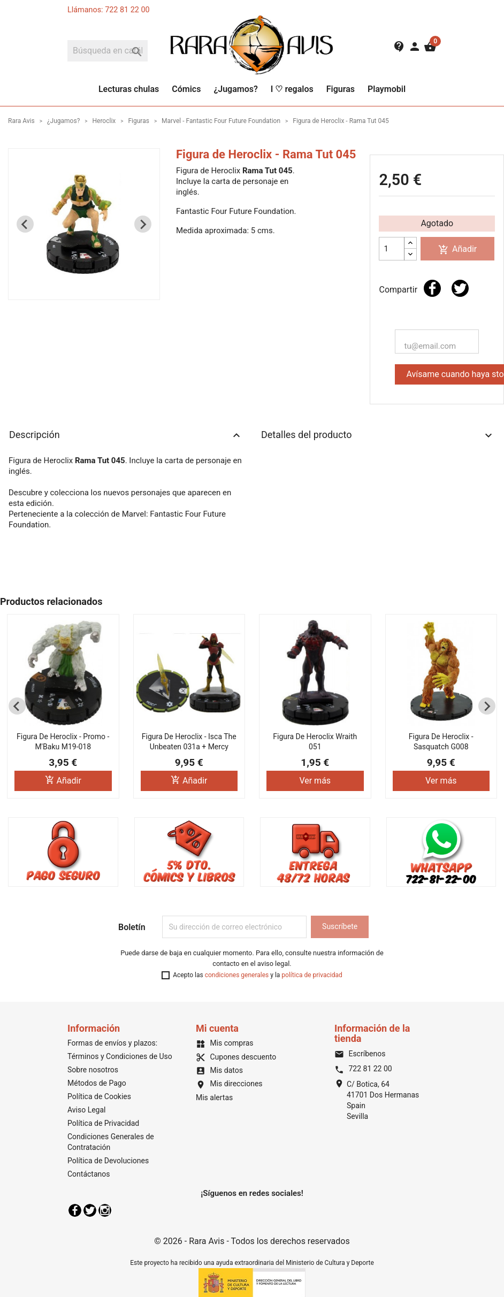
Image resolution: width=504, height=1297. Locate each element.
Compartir (432, 288)
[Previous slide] (25, 224)
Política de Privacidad (103, 1123)
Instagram (104, 1210)
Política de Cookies (99, 1096)
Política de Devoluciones (108, 1160)
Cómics (186, 89)
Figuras (340, 89)
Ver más (315, 781)
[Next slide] (142, 224)
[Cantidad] (391, 248)
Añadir (457, 249)
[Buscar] (107, 51)
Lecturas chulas (128, 89)
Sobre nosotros (92, 1069)
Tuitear (460, 288)
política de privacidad (311, 975)
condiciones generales (237, 975)
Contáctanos (88, 1174)
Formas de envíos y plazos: (112, 1043)
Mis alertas (214, 1097)
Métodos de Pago (96, 1083)
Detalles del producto (378, 435)
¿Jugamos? (235, 89)
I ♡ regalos (292, 89)
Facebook (74, 1210)
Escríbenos (359, 1053)
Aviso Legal (86, 1110)
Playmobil (387, 89)
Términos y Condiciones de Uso (119, 1056)
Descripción (126, 435)
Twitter (89, 1210)
